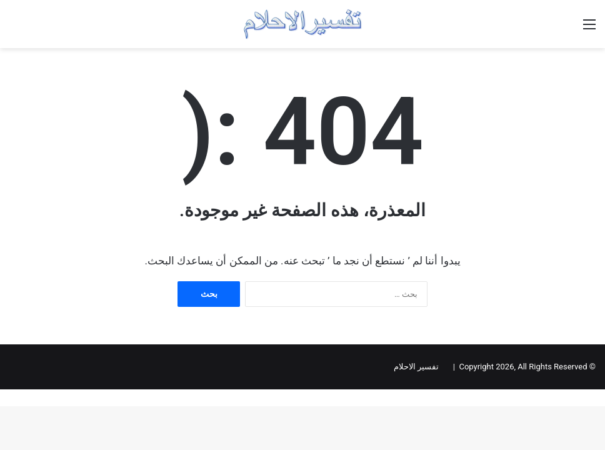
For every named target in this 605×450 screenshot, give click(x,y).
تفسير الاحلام (416, 366)
